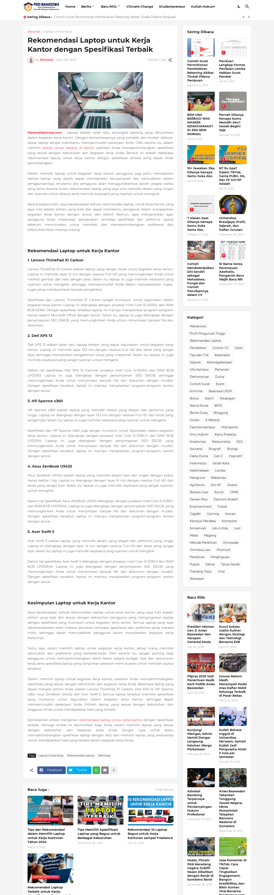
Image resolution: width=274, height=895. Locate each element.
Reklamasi (218, 478)
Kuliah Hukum (203, 6)
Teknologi (104, 755)
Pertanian (222, 369)
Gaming (213, 514)
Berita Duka (199, 413)
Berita (86, 6)
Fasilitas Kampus (202, 427)
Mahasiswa (198, 326)
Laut (237, 528)
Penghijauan (220, 557)
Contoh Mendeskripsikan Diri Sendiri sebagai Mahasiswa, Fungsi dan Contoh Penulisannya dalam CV (200, 279)
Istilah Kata (221, 463)
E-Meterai (213, 420)
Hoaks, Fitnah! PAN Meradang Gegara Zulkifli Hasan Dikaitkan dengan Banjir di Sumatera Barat (200, 869)
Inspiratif (235, 456)
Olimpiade (230, 543)
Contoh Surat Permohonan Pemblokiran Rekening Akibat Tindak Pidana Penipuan (115, 17)
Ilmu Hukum (199, 434)
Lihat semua (164, 789)
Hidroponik (229, 427)
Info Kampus (199, 369)
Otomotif (224, 550)
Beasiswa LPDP (220, 391)
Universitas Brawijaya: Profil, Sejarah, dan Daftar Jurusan (232, 224)
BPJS (218, 406)
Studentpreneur (172, 6)
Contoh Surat (200, 384)
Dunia (219, 377)
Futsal (222, 506)
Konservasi (198, 528)
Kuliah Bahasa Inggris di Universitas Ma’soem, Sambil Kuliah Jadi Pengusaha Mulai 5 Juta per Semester (232, 743)
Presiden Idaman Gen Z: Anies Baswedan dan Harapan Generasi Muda (200, 634)
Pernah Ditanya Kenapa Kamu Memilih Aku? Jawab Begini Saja (231, 122)
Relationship (221, 442)
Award (232, 485)
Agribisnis (197, 485)
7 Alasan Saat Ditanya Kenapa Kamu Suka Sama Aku (199, 224)
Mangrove (197, 478)
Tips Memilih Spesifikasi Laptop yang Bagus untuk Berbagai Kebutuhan (99, 834)
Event (220, 384)
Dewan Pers (199, 499)
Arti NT (216, 485)
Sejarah (195, 362)
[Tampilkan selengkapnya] (113, 770)
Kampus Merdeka (203, 521)
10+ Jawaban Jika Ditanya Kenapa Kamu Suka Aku (201, 172)
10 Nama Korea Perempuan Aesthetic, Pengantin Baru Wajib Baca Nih (231, 271)
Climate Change (139, 6)
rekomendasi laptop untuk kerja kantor (110, 720)
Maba (194, 535)
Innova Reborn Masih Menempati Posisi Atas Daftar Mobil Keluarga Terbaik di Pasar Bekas (233, 686)
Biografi (215, 449)
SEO (239, 442)
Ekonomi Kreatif (226, 499)
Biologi (232, 449)
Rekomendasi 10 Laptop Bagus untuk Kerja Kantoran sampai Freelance (150, 834)
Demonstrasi (199, 377)
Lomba (220, 470)
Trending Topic (201, 571)
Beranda (34, 32)
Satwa (210, 564)
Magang (210, 535)
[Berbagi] (170, 60)
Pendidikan (198, 348)
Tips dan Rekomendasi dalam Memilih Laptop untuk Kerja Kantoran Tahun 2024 (46, 836)
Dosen (194, 420)
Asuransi (196, 449)
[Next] (249, 17)
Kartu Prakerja (225, 434)
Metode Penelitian (203, 543)
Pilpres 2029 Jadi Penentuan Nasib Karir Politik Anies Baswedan (201, 682)
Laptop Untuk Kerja (57, 32)
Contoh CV (220, 348)
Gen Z (218, 456)
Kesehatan (222, 355)
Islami (209, 398)
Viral (221, 571)
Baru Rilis (109, 6)
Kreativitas (198, 442)
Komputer (229, 521)
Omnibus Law (200, 550)
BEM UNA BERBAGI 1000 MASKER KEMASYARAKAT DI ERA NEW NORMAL (200, 124)
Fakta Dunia (199, 456)
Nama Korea (199, 406)
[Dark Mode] (239, 6)
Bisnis (194, 398)
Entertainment (201, 506)
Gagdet (195, 514)
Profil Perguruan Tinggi (207, 333)
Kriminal (196, 391)
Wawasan (197, 579)
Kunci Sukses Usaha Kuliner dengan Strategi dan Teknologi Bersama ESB (232, 634)
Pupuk (194, 564)
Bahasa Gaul (199, 492)
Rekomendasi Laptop (80, 755)
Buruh (219, 492)
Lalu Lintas (220, 528)
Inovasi (230, 514)
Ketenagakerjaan (219, 362)
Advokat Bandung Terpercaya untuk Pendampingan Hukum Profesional (199, 802)
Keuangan (227, 398)
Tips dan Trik (199, 355)
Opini (239, 348)
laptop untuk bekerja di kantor (68, 148)
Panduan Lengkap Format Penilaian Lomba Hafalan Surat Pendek (232, 68)
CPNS (234, 492)
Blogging (221, 413)
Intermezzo (198, 463)
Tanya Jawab (230, 564)
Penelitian (197, 557)
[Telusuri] (247, 6)
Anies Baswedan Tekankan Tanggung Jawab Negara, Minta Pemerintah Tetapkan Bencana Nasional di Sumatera (232, 808)
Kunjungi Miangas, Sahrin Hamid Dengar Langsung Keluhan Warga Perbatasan (199, 739)
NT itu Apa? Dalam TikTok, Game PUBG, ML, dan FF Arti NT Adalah (232, 176)
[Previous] (243, 17)
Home (70, 6)
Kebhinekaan (199, 470)
